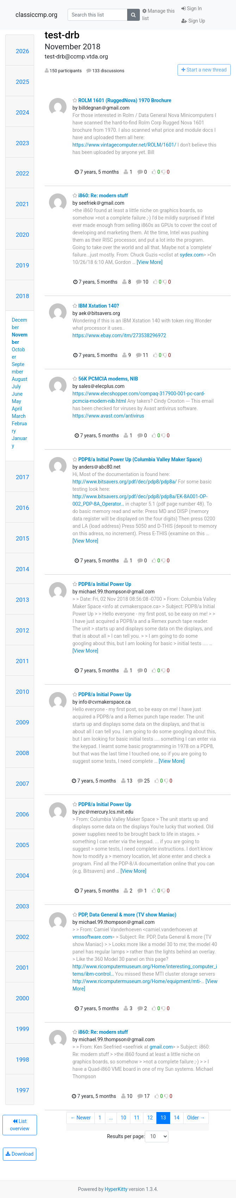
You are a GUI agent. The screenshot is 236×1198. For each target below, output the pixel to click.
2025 (22, 81)
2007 (22, 783)
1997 (22, 1090)
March (19, 416)
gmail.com (161, 1047)
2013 (22, 599)
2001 (22, 967)
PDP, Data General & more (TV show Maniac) (124, 915)
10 (123, 1117)
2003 (22, 906)
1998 (22, 1059)
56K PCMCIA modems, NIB (105, 379)
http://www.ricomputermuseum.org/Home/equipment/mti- (137, 981)
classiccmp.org (36, 14)
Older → (196, 1117)
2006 (22, 814)
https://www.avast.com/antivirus (108, 416)
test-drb (62, 35)
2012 (22, 630)
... (111, 1117)
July (16, 386)
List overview (19, 1124)
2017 (22, 477)
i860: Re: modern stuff (100, 195)
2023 (22, 143)
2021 (22, 204)
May (16, 401)
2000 (22, 998)
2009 (22, 722)
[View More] (149, 262)
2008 (22, 753)
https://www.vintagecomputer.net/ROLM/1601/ (124, 145)
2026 (22, 51)
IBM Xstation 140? (96, 306)
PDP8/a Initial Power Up (102, 584)
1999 (22, 1028)
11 (136, 1117)
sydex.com (191, 255)
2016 (22, 507)
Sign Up (193, 21)
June (17, 394)
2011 (22, 661)
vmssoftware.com (92, 937)
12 (150, 1117)
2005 (22, 844)
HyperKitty (116, 1189)
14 (176, 1117)
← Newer (80, 1117)
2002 (22, 936)
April (17, 409)
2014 (22, 569)
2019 (22, 265)
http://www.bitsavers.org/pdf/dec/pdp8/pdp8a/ (125, 481)
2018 (22, 296)
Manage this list (158, 14)
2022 (22, 173)
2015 (22, 538)
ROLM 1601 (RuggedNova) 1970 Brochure (122, 100)
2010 (22, 691)
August (19, 379)
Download (19, 1154)
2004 (22, 875)
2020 (22, 234)
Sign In (191, 8)
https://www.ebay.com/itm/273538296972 (119, 335)
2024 (22, 112)
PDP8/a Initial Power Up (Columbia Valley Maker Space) (137, 459)
